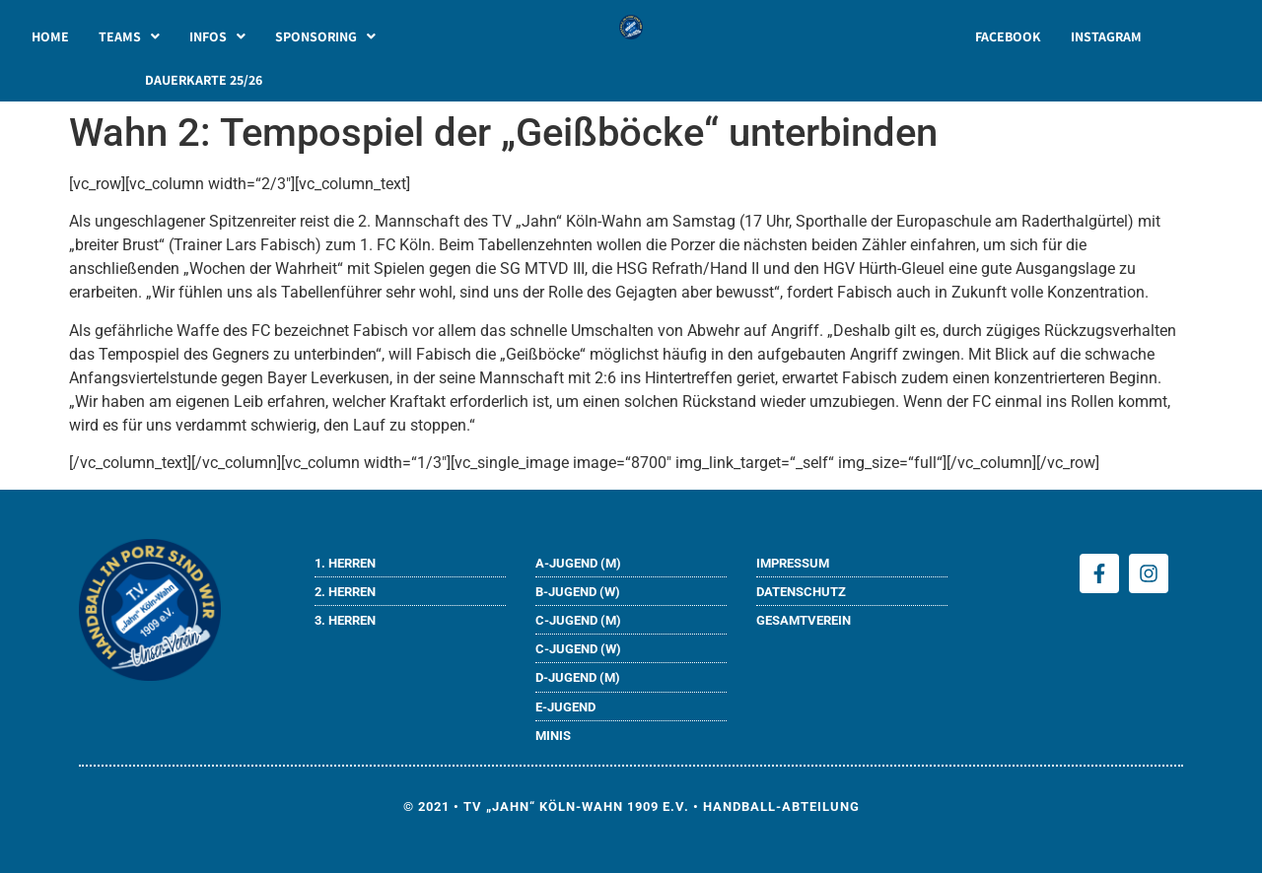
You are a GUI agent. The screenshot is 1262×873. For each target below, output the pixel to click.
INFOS (217, 36)
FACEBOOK (1008, 36)
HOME (50, 36)
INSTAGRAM (1106, 36)
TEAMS (129, 36)
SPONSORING (325, 36)
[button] (129, 36)
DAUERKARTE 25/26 (203, 80)
